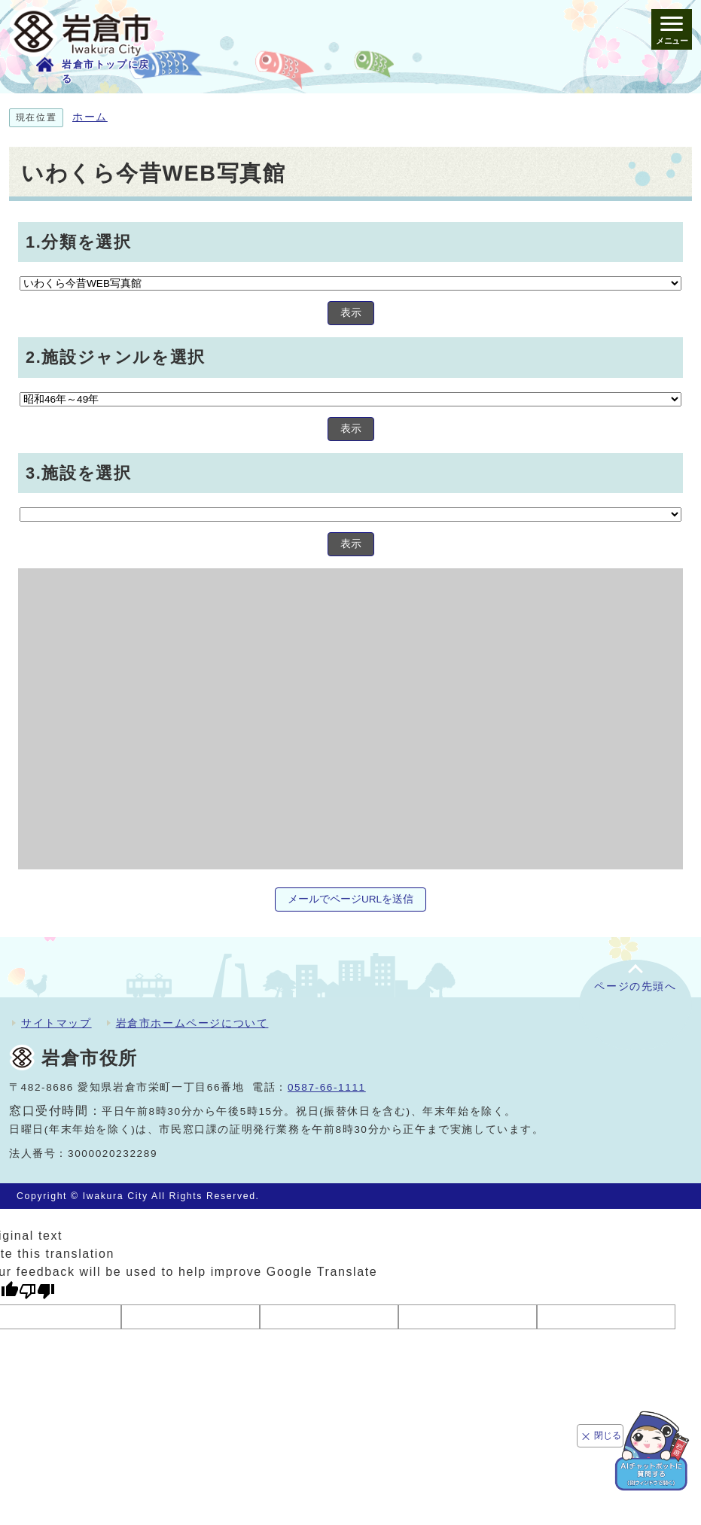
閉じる (607, 1435)
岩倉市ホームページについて (192, 1023)
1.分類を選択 (78, 241)
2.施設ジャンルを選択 (116, 357)
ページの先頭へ (635, 986)
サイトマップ (56, 1023)
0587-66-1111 (327, 1087)
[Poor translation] (37, 1291)
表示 (350, 312)
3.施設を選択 (78, 473)
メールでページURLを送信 (350, 899)
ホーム (90, 117)
